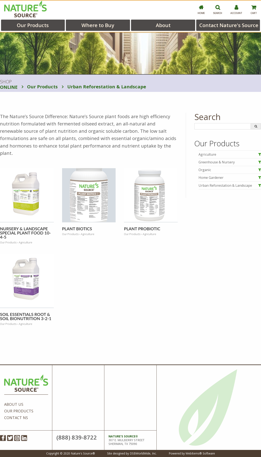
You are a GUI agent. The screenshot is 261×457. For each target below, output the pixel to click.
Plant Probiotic (142, 228)
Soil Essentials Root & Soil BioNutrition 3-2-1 (25, 316)
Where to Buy (97, 25)
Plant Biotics (77, 228)
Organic (205, 170)
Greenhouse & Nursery (217, 162)
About (163, 25)
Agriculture (207, 154)
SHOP (8, 84)
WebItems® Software (200, 453)
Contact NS (16, 417)
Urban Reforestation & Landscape (104, 86)
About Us (13, 404)
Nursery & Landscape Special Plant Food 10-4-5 (25, 232)
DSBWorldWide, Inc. (143, 453)
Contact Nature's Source (228, 25)
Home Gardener (211, 177)
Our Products (33, 25)
